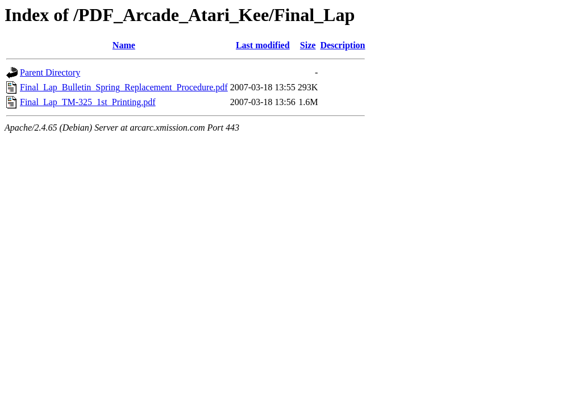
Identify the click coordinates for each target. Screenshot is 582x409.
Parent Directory (50, 72)
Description (342, 45)
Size (308, 45)
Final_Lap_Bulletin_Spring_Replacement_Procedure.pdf (124, 87)
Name (124, 45)
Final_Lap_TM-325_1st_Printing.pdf (88, 102)
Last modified (263, 45)
